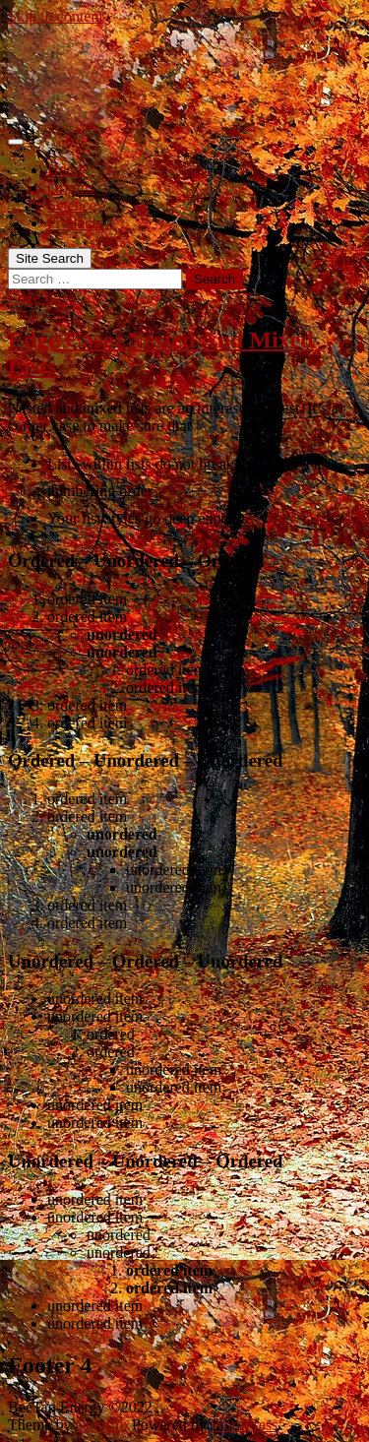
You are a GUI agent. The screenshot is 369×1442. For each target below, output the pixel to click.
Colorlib (101, 1424)
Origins (70, 187)
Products (74, 223)
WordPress (243, 1424)
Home (66, 169)
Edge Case (41, 297)
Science (71, 205)
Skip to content (55, 16)
